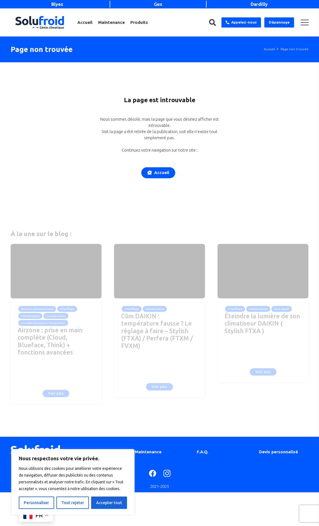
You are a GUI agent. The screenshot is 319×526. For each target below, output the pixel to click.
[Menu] (304, 22)
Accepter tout (109, 502)
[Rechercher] (212, 22)
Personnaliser (36, 502)
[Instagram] (166, 474)
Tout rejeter (72, 502)
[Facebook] (152, 473)
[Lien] (40, 23)
